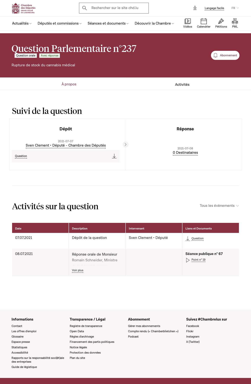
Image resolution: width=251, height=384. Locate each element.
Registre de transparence (86, 326)
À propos (69, 84)
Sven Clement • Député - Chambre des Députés (66, 145)
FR (233, 8)
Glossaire (17, 336)
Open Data (77, 331)
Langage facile (214, 8)
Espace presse (21, 342)
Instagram (192, 336)
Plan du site (77, 358)
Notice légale (78, 347)
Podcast (133, 336)
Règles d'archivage (82, 336)
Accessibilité (20, 353)
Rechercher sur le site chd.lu (114, 7)
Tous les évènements (217, 205)
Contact (17, 326)
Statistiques (19, 347)
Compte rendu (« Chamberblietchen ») (153, 331)
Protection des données (85, 353)
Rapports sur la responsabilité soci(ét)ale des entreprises (38, 360)
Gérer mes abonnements (144, 326)
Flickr (189, 331)
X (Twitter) (192, 342)
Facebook (192, 326)
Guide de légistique (24, 367)
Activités (182, 84)
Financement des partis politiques (92, 342)
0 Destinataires (185, 152)
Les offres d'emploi (24, 331)
